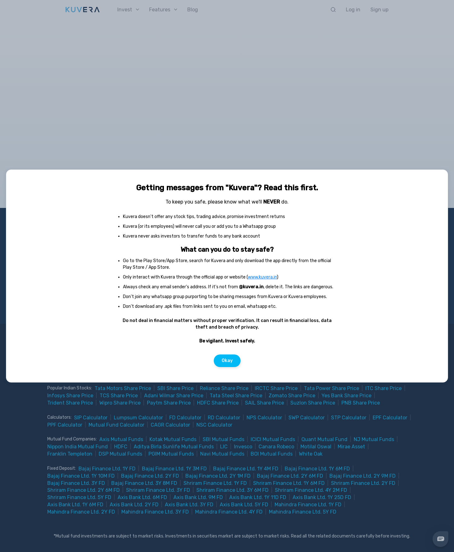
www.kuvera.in (262, 277)
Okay (227, 360)
